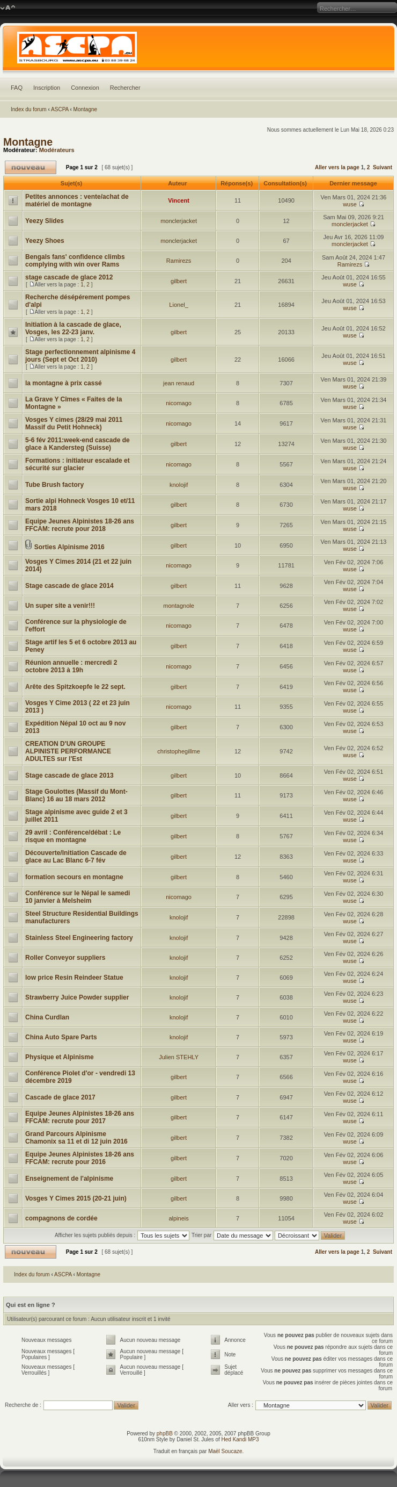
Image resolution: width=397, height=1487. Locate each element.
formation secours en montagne (74, 877)
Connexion (85, 87)
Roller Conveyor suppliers (65, 957)
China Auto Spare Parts (61, 1037)
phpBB (165, 1433)
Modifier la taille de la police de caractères (8, 8)
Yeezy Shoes (44, 241)
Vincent (178, 200)
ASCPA (60, 109)
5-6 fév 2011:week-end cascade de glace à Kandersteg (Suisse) (77, 443)
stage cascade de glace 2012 (69, 277)
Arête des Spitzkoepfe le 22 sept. (75, 687)
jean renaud (178, 383)
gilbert (179, 281)
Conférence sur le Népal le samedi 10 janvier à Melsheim (77, 896)
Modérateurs (57, 150)
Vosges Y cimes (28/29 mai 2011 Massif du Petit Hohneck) (73, 423)
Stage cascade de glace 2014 (69, 586)
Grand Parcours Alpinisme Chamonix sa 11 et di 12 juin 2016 (76, 1137)
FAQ (17, 87)
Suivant (382, 167)
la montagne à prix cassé (63, 383)
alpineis (178, 1218)
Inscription (46, 87)
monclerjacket (178, 221)
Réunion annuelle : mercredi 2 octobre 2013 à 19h (71, 666)
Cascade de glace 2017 (60, 1097)
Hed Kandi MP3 (240, 1439)
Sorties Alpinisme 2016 (69, 547)
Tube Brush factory (54, 485)
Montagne (85, 109)
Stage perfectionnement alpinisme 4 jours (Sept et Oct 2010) (80, 355)
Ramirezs (178, 260)
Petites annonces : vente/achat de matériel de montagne (77, 200)
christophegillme (178, 751)
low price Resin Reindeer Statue (74, 977)
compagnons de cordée (61, 1218)
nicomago (179, 403)
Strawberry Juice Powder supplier (77, 997)
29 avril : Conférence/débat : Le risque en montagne (73, 836)
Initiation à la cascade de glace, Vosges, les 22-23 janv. (73, 328)
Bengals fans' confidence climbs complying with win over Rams (75, 260)
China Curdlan (47, 1017)
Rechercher (125, 87)
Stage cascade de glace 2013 (69, 775)
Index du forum (29, 109)
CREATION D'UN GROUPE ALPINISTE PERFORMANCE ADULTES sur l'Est (68, 751)
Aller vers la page (338, 167)
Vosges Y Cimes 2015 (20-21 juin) (76, 1198)
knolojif (179, 485)
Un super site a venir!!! (60, 605)
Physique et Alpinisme (59, 1057)
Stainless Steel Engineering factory (79, 938)
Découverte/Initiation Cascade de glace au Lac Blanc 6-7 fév (76, 856)
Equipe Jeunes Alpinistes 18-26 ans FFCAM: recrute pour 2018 (79, 525)
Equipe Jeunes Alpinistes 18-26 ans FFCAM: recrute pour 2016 (79, 1158)
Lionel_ (178, 304)
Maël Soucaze (225, 1451)
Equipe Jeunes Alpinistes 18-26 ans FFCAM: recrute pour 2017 (79, 1117)
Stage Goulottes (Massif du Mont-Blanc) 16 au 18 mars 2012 (76, 795)
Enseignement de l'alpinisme (69, 1178)
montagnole (178, 605)
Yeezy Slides (44, 221)
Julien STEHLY (178, 1057)
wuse (350, 204)
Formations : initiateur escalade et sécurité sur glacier (77, 464)
